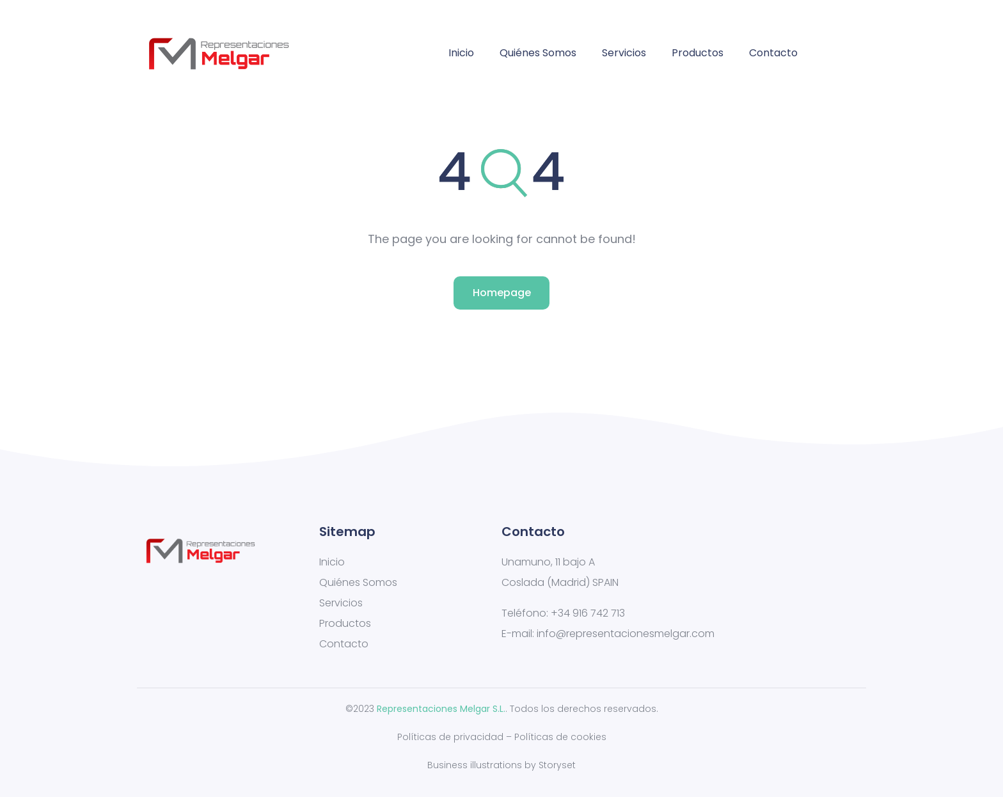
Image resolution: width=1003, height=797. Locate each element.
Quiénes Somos (538, 52)
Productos (697, 52)
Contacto (773, 52)
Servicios (624, 52)
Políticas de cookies (560, 736)
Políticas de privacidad (450, 736)
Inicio (461, 52)
